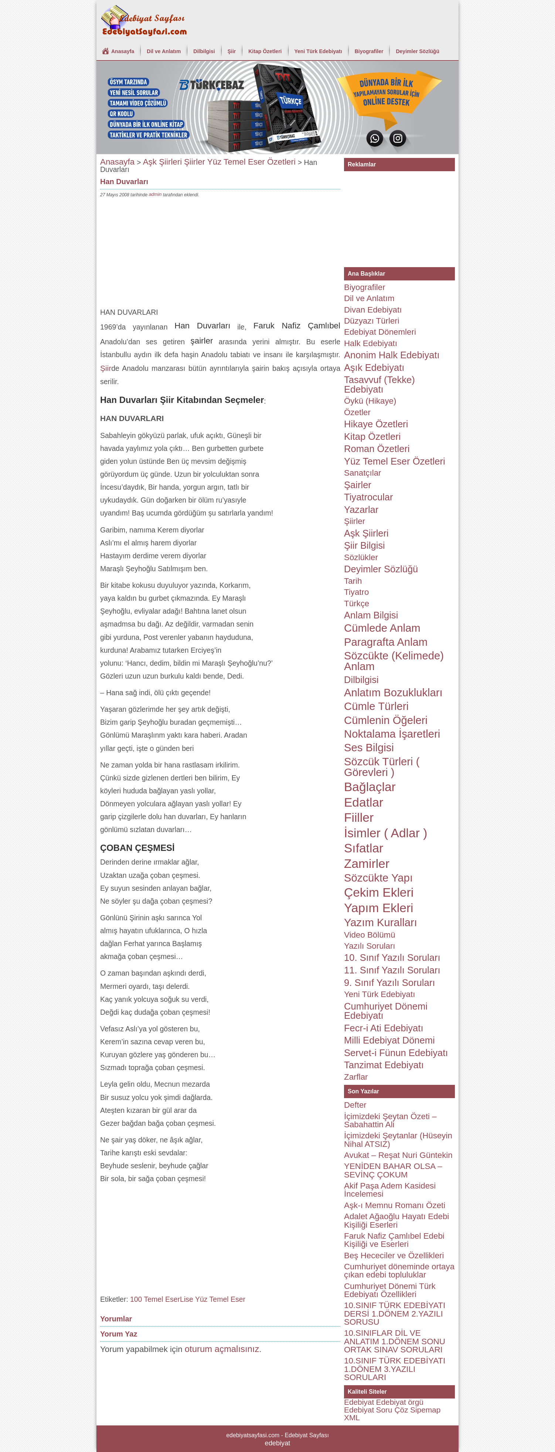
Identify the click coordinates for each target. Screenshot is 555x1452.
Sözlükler (361, 557)
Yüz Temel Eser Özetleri (251, 161)
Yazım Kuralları (380, 922)
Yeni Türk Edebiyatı (318, 51)
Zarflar (356, 1077)
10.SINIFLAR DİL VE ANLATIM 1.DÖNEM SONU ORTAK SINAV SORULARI (394, 1341)
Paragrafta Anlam (386, 642)
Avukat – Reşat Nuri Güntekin (398, 1155)
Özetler (357, 412)
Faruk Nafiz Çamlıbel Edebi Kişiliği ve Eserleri (394, 1240)
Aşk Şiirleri (162, 161)
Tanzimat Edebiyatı (384, 1065)
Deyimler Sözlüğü (417, 51)
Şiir (232, 51)
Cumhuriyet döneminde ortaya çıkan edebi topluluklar (399, 1270)
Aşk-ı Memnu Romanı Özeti (394, 1205)
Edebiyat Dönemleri (380, 332)
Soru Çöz (392, 1410)
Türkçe (356, 603)
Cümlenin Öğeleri (386, 720)
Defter (355, 1105)
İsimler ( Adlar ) (385, 833)
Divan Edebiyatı (373, 309)
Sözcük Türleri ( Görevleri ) (381, 767)
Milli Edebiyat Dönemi (389, 1040)
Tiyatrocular (368, 497)
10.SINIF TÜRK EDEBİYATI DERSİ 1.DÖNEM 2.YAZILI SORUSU (394, 1314)
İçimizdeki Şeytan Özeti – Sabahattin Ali (390, 1120)
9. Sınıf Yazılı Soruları (389, 982)
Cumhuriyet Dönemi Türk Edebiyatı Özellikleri (390, 1290)
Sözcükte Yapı (378, 878)
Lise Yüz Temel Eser (212, 1299)
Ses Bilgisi (369, 747)
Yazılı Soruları (369, 946)
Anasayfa (122, 51)
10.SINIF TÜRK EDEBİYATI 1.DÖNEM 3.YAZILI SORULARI (394, 1369)
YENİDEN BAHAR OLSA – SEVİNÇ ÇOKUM (393, 1170)
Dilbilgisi (204, 51)
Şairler (357, 485)
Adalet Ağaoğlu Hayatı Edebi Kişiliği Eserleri (396, 1220)
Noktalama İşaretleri (392, 734)
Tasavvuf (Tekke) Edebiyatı (379, 384)
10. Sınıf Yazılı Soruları (392, 957)
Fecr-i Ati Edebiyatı (383, 1028)
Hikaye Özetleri (376, 424)
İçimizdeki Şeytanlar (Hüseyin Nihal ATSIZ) (398, 1139)
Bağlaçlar (370, 787)
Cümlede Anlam (382, 628)
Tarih (353, 581)
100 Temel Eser (155, 1299)
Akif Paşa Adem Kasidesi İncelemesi (390, 1189)
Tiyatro (356, 592)
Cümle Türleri (376, 706)
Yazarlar (361, 509)
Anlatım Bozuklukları (393, 693)
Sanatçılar (362, 472)
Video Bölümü (369, 934)
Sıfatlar (363, 848)
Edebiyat (359, 1402)
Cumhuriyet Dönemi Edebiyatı (386, 1011)
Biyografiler (369, 51)
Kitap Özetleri (265, 51)
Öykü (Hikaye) (370, 401)
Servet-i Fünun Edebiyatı (396, 1053)
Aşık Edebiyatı (374, 367)
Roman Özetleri (377, 449)
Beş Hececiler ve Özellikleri (394, 1255)
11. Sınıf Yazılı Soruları (392, 970)
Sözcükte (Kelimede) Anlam (394, 661)
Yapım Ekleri (378, 908)
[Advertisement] (220, 254)
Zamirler (366, 863)
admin (155, 194)
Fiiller (359, 817)
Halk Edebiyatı (370, 343)
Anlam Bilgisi (371, 615)
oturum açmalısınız (222, 1349)
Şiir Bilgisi (364, 545)
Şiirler (194, 161)
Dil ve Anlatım (164, 51)
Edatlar (363, 802)
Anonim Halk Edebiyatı (392, 355)
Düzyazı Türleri (371, 320)
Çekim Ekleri (378, 892)
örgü (415, 1402)
